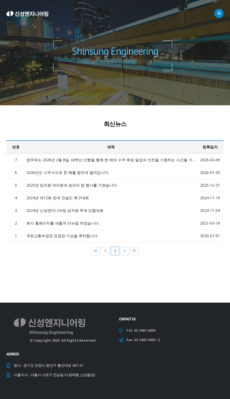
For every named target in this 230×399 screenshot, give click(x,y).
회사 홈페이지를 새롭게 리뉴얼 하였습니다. (62, 224)
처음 (95, 252)
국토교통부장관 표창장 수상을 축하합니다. (62, 237)
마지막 (134, 252)
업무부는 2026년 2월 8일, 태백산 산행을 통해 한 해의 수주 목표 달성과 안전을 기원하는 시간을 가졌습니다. (111, 161)
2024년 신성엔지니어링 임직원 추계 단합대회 (64, 212)
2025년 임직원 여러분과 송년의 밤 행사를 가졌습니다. (72, 186)
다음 (124, 252)
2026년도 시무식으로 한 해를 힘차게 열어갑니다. (67, 174)
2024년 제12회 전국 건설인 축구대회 (57, 199)
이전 (105, 252)
